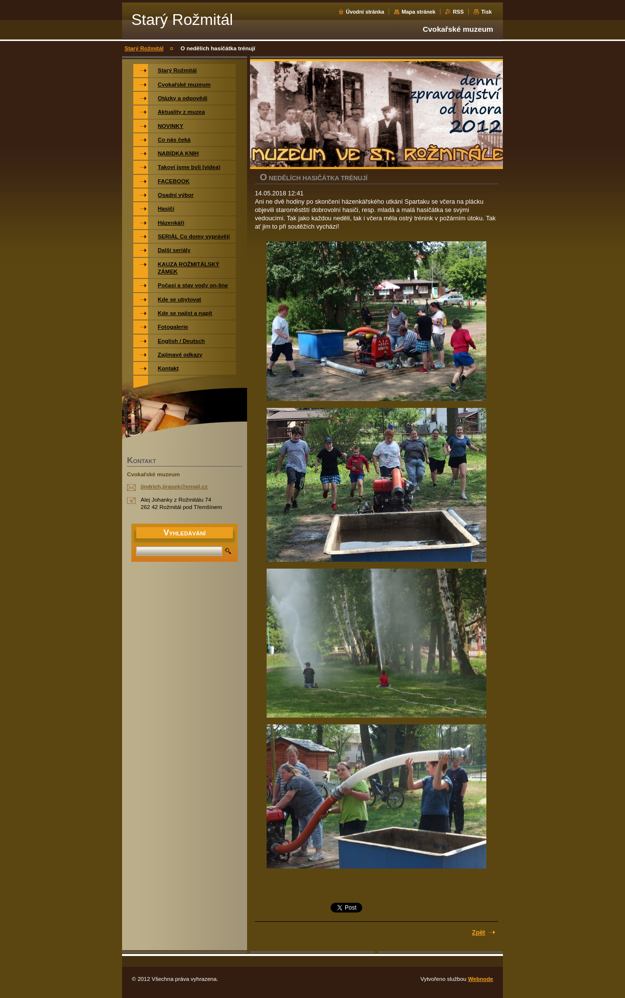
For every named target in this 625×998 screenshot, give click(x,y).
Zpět (478, 932)
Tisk (486, 12)
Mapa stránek (418, 12)
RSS (458, 12)
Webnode (480, 979)
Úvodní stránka (365, 12)
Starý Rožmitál (144, 48)
